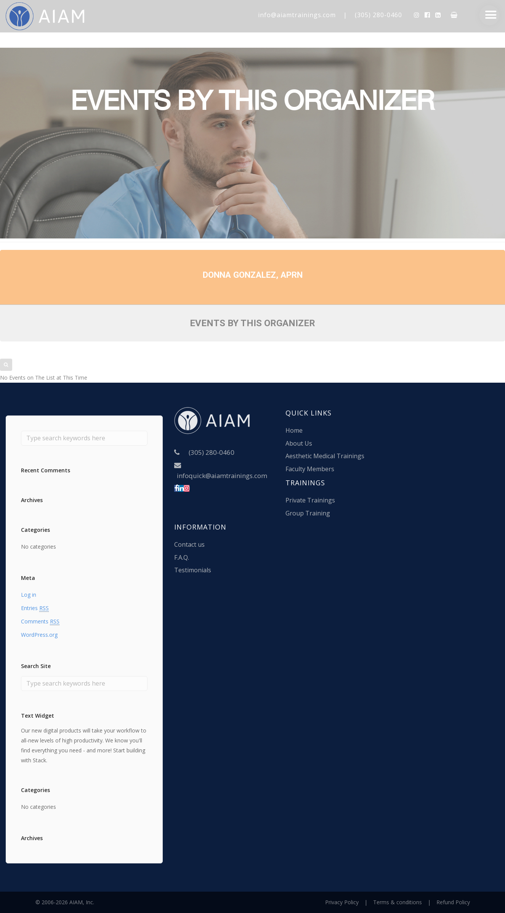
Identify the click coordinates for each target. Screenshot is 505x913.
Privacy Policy (342, 902)
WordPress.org (39, 634)
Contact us (189, 544)
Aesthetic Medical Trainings (324, 456)
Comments (40, 621)
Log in (28, 594)
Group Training (307, 513)
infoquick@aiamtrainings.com (222, 475)
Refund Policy (453, 902)
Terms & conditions (397, 902)
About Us (298, 443)
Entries (35, 608)
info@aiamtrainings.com (297, 15)
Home (294, 430)
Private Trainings (310, 500)
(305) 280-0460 (378, 15)
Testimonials (192, 570)
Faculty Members (309, 469)
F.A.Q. (181, 557)
